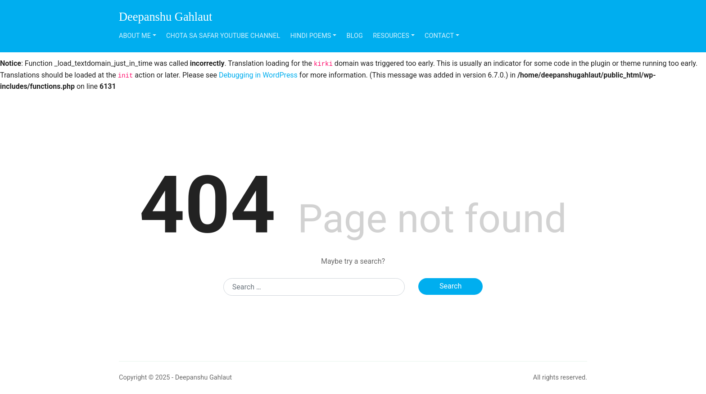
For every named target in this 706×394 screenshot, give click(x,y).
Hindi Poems (310, 36)
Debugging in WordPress (258, 75)
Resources (391, 36)
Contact (439, 36)
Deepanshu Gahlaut (165, 16)
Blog (355, 36)
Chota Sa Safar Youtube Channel (223, 36)
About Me (135, 36)
